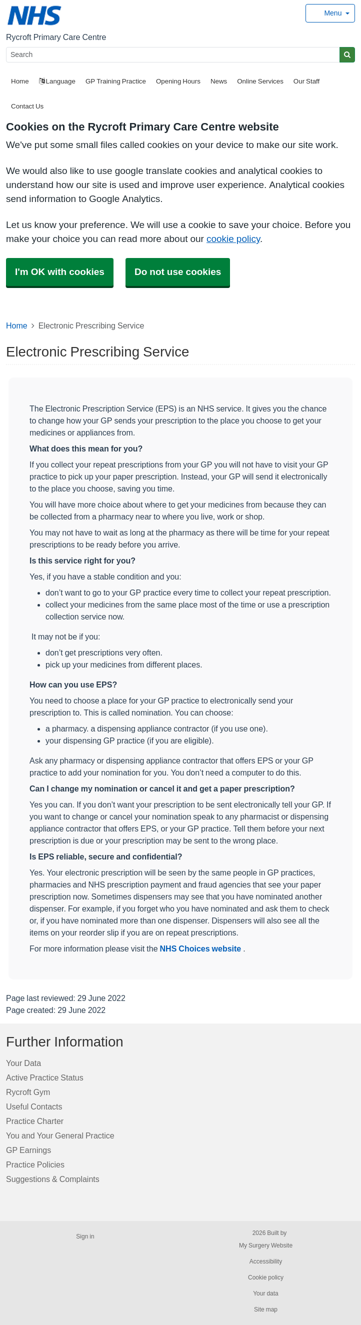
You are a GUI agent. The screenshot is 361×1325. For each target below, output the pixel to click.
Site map (266, 1309)
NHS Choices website (202, 948)
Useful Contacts (34, 1106)
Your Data (23, 1063)
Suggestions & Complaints (53, 1179)
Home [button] (20, 81)
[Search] (173, 54)
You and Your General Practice (60, 1136)
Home (17, 326)
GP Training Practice (116, 81)
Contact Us (27, 106)
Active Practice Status (45, 1078)
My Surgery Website (265, 1245)
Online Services (260, 81)
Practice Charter (35, 1121)
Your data (265, 1293)
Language (57, 81)
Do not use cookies (177, 271)
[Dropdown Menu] (330, 13)
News (218, 81)
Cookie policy (266, 1277)
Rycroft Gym (28, 1092)
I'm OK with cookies (59, 271)
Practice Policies (35, 1164)
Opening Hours (178, 81)
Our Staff (307, 81)
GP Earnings (28, 1150)
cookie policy (233, 239)
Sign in (85, 1237)
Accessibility (266, 1261)
